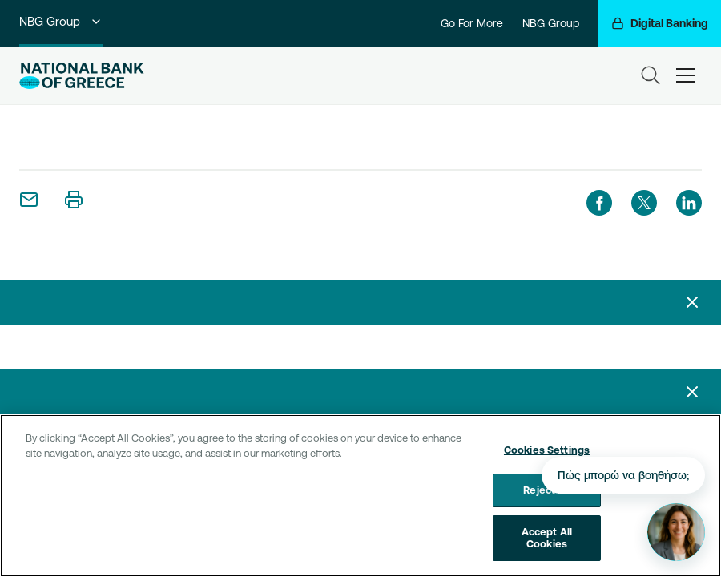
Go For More (472, 23)
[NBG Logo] (81, 76)
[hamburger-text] (686, 75)
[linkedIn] (689, 203)
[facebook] (599, 203)
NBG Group (61, 21)
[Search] (650, 75)
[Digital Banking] (659, 23)
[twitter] (644, 203)
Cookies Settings (547, 455)
